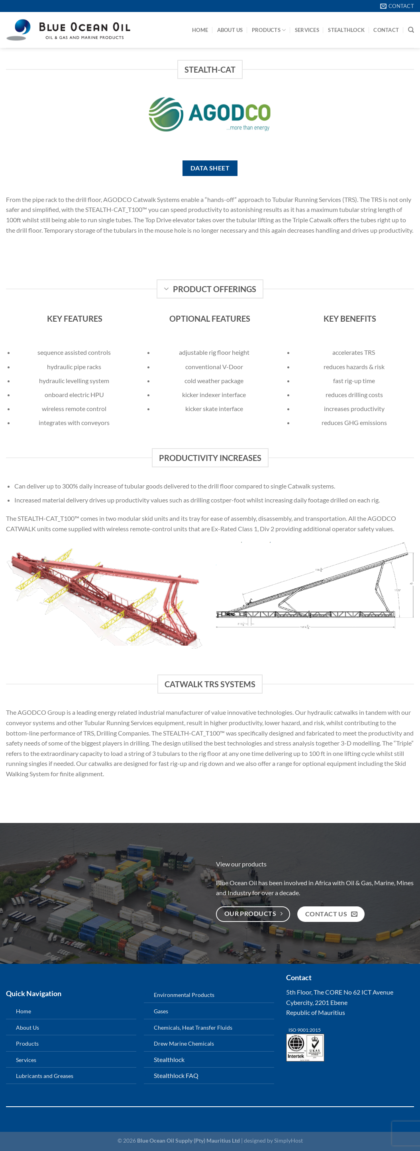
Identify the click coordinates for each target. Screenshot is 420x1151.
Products (269, 30)
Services (307, 30)
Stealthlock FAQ (176, 1075)
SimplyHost (288, 1140)
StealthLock (346, 30)
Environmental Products (184, 994)
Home (200, 30)
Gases (161, 1011)
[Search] (411, 30)
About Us (230, 30)
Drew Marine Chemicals (184, 1043)
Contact (386, 30)
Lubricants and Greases (44, 1075)
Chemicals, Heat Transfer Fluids (193, 1027)
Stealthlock (169, 1059)
